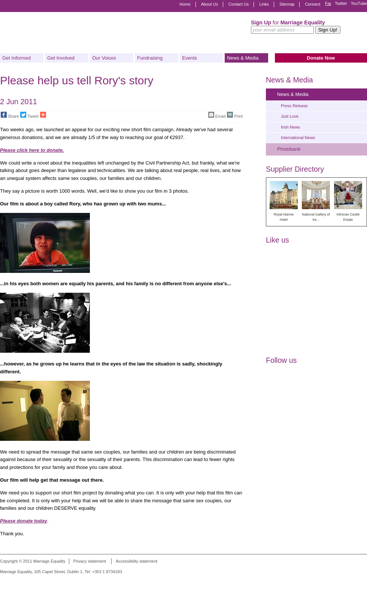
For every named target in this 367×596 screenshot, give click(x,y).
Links (264, 4)
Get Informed (16, 58)
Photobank (288, 149)
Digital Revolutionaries (350, 582)
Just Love (289, 116)
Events (189, 58)
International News (298, 137)
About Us (209, 4)
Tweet (29, 115)
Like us (277, 240)
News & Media (242, 58)
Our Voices (104, 58)
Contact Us (238, 4)
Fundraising (150, 58)
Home (184, 4)
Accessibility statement (136, 561)
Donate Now (321, 58)
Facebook (328, 4)
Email (217, 115)
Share (10, 115)
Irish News (290, 127)
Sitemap (286, 4)
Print (235, 115)
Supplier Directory (295, 169)
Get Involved (61, 58)
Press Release (294, 105)
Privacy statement (89, 561)
